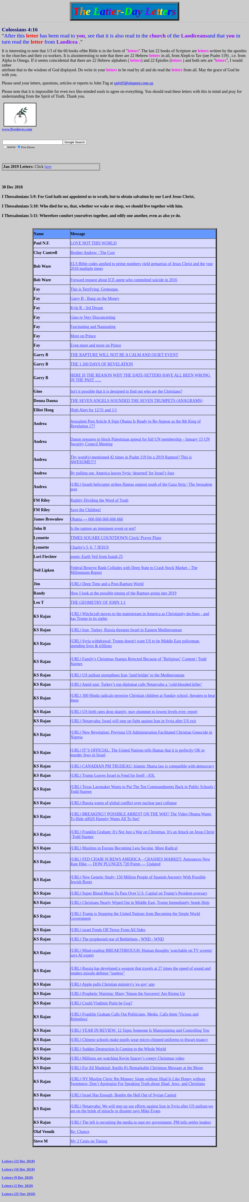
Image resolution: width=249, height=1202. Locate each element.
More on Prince (83, 336)
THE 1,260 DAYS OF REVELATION (101, 364)
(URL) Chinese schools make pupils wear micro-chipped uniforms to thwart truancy (139, 1039)
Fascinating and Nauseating (93, 326)
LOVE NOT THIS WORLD (93, 243)
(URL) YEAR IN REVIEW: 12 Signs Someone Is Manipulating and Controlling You (139, 1030)
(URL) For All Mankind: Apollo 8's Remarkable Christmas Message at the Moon (136, 1068)
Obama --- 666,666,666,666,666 (96, 519)
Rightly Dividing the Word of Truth (99, 500)
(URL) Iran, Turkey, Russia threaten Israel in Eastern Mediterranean (126, 630)
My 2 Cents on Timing (88, 1141)
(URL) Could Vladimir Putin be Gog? (101, 1003)
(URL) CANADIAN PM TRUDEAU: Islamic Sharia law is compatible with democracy (142, 766)
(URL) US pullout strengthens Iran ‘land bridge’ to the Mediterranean (127, 675)
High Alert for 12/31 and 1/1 (93, 410)
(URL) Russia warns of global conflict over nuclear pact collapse (123, 803)
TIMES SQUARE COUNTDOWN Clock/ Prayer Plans (115, 538)
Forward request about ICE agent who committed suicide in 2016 (123, 280)
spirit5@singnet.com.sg (133, 83)
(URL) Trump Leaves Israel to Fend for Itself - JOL (112, 775)
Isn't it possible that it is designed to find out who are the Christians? (126, 391)
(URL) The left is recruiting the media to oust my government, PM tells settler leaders (140, 1122)
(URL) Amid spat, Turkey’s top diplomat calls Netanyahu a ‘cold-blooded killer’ (136, 684)
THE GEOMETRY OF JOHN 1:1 (98, 602)
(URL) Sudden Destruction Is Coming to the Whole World (118, 1049)
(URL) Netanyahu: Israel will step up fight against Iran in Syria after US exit (133, 721)
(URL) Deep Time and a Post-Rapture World (107, 584)
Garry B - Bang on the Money (95, 298)
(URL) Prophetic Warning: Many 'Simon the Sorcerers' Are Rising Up (127, 993)
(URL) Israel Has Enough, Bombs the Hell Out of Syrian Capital (123, 1095)
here (48, 166)
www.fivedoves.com (17, 129)
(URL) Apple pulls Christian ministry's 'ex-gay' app (112, 984)
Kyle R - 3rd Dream (86, 308)
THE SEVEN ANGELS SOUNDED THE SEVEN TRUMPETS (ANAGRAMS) (136, 400)
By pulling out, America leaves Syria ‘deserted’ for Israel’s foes (122, 473)
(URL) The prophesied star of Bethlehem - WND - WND (117, 939)
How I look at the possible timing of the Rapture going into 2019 (123, 593)
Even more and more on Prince (95, 345)
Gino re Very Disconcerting (92, 317)
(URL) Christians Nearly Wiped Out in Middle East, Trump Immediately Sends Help (139, 902)
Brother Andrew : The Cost (92, 252)
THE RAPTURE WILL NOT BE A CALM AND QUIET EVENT (124, 355)
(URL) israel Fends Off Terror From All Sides (108, 930)
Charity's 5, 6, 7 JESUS (89, 547)
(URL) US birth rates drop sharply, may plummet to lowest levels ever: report (133, 711)
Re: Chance (79, 1131)
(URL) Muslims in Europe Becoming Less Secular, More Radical (124, 848)
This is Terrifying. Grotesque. (94, 289)
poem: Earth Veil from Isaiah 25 (96, 556)
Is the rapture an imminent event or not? (103, 528)
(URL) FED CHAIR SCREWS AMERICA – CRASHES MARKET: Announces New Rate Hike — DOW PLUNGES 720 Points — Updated (140, 861)
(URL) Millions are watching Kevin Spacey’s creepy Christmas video (127, 1058)
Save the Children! (85, 510)
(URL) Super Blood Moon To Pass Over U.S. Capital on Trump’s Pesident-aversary (138, 893)
